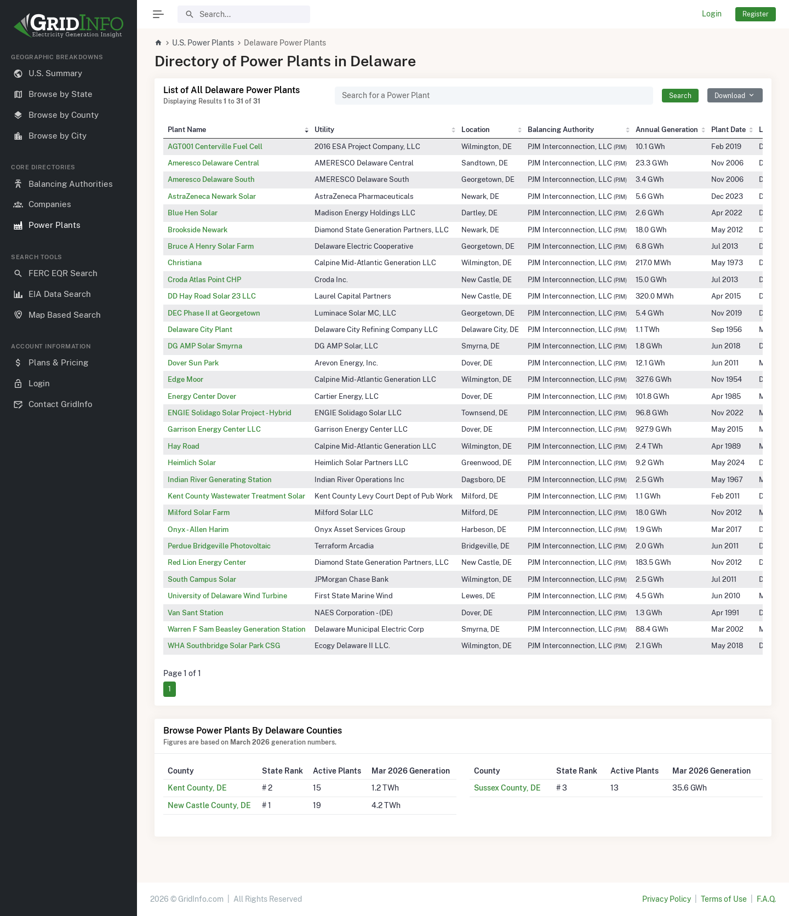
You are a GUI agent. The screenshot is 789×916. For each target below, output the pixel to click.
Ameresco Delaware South (211, 179)
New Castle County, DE (209, 805)
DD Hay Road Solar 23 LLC (212, 295)
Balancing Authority (561, 129)
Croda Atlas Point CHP (204, 279)
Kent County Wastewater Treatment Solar (236, 495)
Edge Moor (185, 379)
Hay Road (183, 446)
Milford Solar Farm (199, 512)
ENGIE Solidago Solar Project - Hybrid (229, 412)
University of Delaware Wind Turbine (227, 595)
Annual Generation (667, 129)
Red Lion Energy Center (207, 562)
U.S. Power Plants (203, 42)
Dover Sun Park (193, 362)
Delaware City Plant (200, 329)
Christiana (185, 262)
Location (475, 129)
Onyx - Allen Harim (198, 529)
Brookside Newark (197, 229)
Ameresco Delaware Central (213, 162)
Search (680, 95)
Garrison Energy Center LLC (214, 429)
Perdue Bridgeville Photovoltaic (219, 545)
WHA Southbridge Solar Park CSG (224, 645)
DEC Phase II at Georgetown (214, 312)
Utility (324, 129)
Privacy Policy (666, 899)
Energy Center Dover (202, 396)
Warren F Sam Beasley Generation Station (237, 629)
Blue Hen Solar (193, 212)
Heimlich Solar (192, 462)
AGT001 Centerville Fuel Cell (215, 146)
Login (712, 13)
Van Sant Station (196, 612)
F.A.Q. (766, 899)
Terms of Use (724, 899)
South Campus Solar (202, 579)
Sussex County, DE (507, 787)
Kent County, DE (197, 787)
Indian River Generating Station (220, 479)
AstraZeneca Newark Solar (212, 196)
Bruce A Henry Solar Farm (211, 246)
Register (755, 14)
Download (729, 95)
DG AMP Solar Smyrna (205, 345)
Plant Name (187, 129)
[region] (68, 476)
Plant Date (728, 129)
